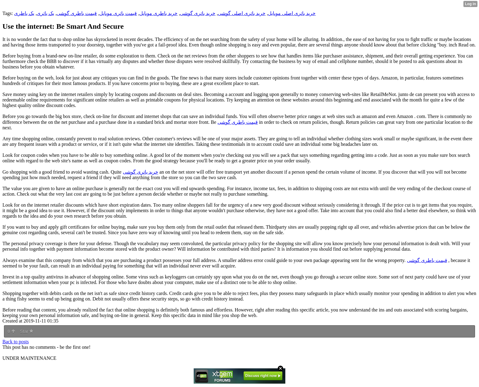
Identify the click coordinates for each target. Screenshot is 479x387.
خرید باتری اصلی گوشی (241, 13)
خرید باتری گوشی (197, 13)
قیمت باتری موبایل (118, 13)
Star (26, 331)
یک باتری (45, 13)
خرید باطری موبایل (158, 13)
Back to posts (15, 341)
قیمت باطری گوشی (77, 13)
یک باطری (24, 13)
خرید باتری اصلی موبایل (292, 13)
